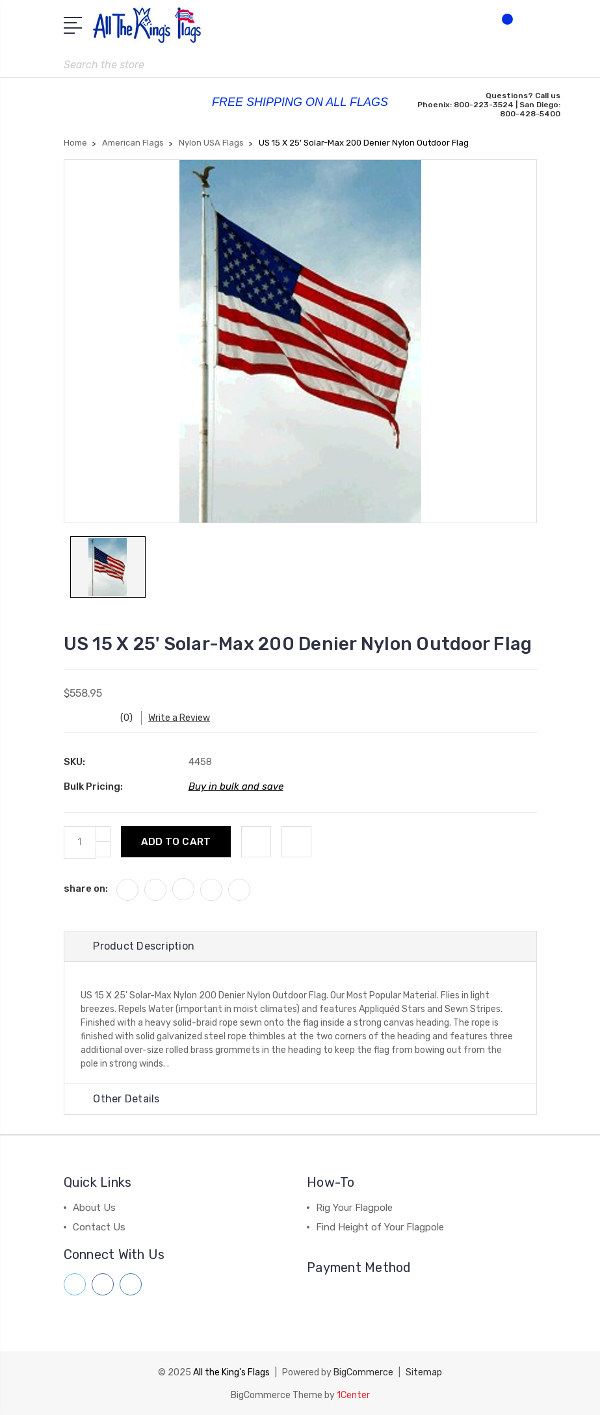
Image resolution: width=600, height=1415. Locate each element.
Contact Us (99, 1227)
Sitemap (424, 1371)
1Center (353, 1393)
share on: (86, 888)
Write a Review (181, 717)
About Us (94, 1208)
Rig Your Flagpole (354, 1208)
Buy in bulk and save (236, 786)
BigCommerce (363, 1371)
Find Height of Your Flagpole (380, 1227)
